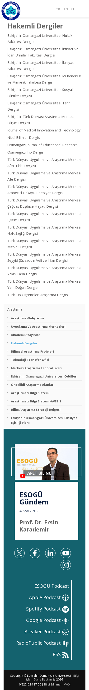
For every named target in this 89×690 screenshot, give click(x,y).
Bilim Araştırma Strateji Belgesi (36, 409)
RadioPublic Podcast (42, 643)
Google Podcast (47, 620)
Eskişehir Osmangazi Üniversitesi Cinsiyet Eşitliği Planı (44, 420)
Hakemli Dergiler (24, 343)
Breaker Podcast (46, 631)
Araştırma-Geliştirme (27, 318)
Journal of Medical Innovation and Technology (44, 130)
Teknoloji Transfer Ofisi (30, 360)
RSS (61, 654)
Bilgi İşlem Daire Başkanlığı (52, 677)
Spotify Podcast (47, 609)
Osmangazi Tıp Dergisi (25, 152)
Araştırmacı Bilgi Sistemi (30, 393)
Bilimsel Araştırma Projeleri (32, 351)
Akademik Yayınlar (25, 335)
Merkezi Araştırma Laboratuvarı (36, 368)
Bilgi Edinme (52, 684)
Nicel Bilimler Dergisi (24, 137)
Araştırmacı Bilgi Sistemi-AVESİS (36, 401)
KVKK (67, 684)
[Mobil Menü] (80, 9)
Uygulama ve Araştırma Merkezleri (38, 326)
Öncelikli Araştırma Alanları (32, 384)
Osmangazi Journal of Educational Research (42, 144)
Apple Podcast (49, 597)
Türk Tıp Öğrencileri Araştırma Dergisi (38, 294)
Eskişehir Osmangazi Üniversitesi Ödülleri (44, 376)
